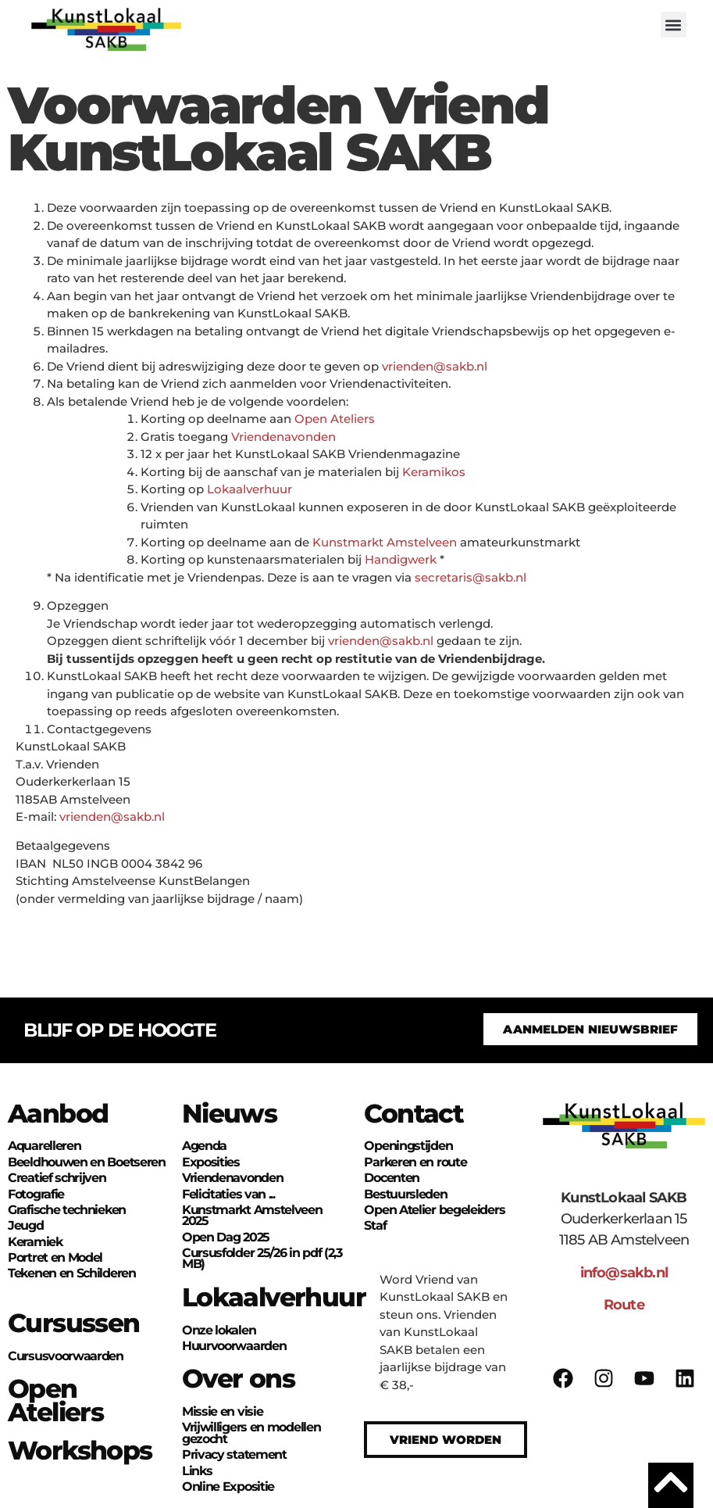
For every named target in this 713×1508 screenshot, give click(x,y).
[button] (673, 25)
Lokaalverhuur (249, 489)
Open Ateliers (334, 418)
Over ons (238, 1378)
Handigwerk (401, 559)
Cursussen (74, 1322)
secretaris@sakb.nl (470, 577)
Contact (413, 1113)
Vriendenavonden (283, 436)
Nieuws (229, 1113)
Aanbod (58, 1113)
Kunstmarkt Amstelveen (384, 542)
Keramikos (433, 471)
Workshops (80, 1450)
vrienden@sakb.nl (434, 366)
